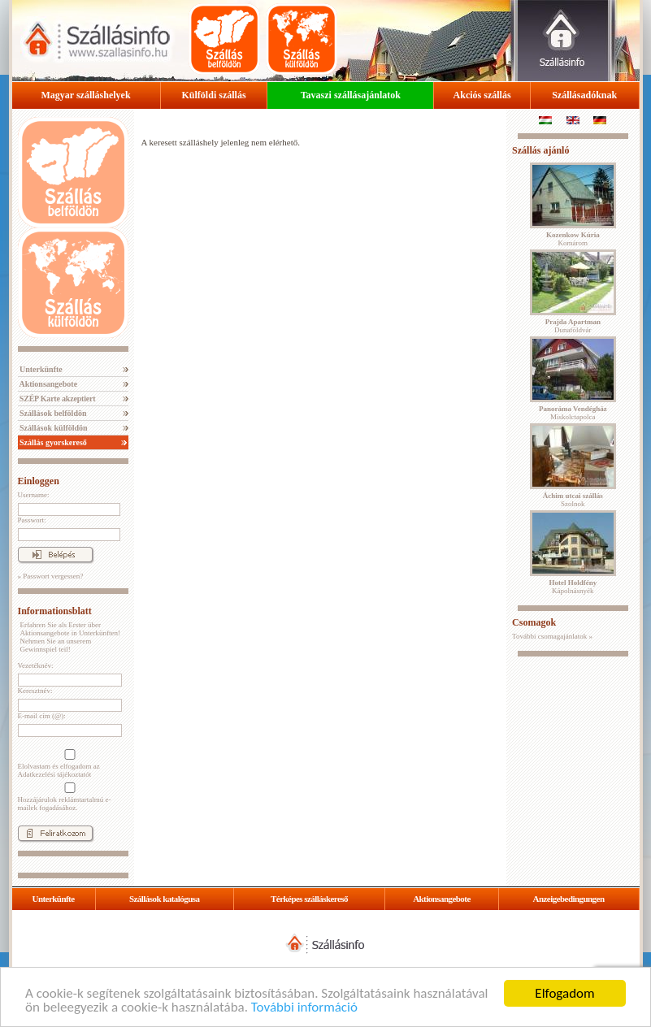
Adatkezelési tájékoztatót (55, 774)
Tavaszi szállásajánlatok (351, 95)
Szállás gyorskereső (52, 442)
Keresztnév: (35, 691)
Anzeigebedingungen (569, 899)
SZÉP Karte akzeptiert (57, 398)
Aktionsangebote (48, 383)
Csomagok (534, 622)
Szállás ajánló (540, 150)
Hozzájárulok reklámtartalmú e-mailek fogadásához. (68, 797)
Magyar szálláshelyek (86, 95)
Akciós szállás (482, 95)
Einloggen (38, 481)
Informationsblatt (55, 611)
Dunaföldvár (573, 326)
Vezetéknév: (36, 665)
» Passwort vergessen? (51, 576)
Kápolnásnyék (573, 586)
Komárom (573, 239)
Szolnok (573, 500)
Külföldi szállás (214, 95)
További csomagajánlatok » (552, 636)
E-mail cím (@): (42, 716)
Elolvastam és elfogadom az (68, 763)
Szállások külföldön (53, 427)
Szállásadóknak (584, 95)
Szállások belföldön (52, 413)
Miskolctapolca (573, 413)
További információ (304, 1007)
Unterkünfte (40, 369)
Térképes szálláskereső (309, 899)
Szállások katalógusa (164, 899)
